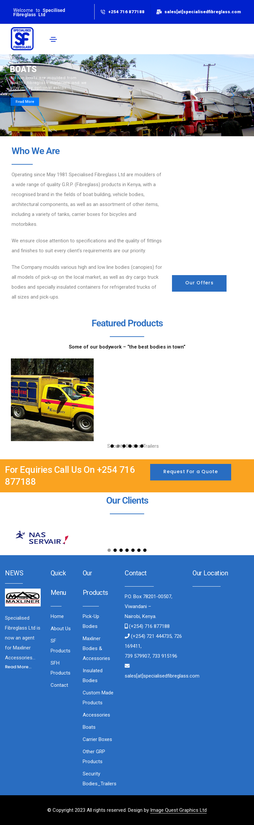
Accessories (96, 715)
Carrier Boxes (97, 739)
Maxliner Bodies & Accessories (96, 648)
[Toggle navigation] (53, 39)
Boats (89, 727)
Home (57, 616)
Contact (59, 685)
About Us (61, 629)
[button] (199, 283)
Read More (25, 102)
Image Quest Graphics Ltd (178, 810)
